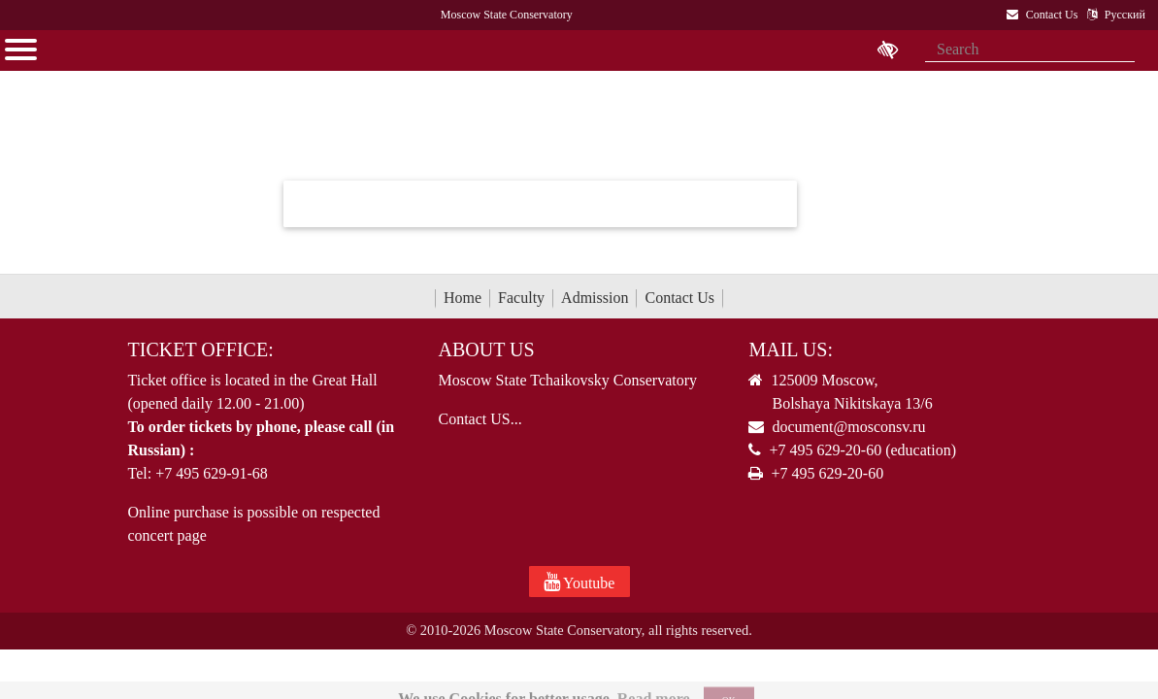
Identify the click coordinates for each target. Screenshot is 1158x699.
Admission (594, 297)
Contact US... (479, 419)
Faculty (521, 297)
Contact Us (679, 297)
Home (462, 297)
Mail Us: (790, 349)
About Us (486, 349)
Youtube (579, 581)
